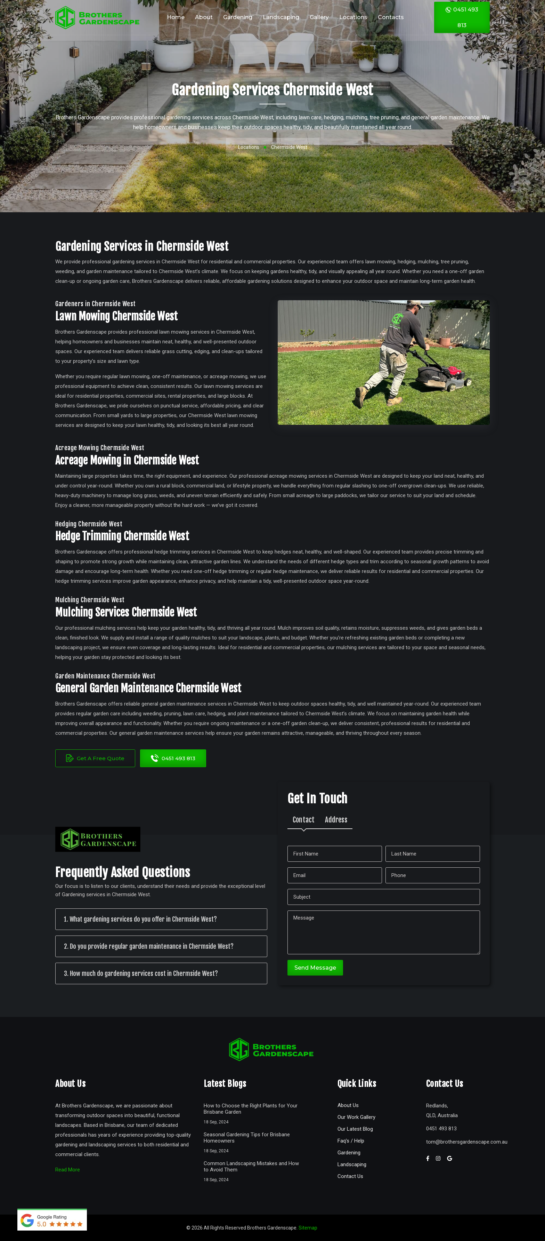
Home (176, 17)
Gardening (237, 17)
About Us (348, 1105)
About (204, 17)
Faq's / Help (350, 1141)
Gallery (319, 17)
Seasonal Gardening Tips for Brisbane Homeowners (247, 1137)
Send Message (315, 967)
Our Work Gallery (356, 1117)
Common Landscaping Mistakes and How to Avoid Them (251, 1166)
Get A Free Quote (95, 758)
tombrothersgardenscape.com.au (466, 1142)
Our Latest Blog (355, 1129)
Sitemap (308, 1228)
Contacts (391, 17)
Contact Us (350, 1176)
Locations (353, 17)
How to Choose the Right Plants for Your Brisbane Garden (251, 1109)
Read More (67, 1170)
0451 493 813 (462, 17)
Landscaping (281, 17)
